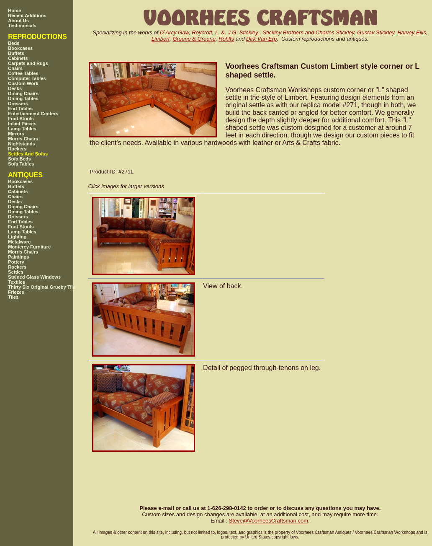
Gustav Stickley (375, 32)
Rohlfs (226, 39)
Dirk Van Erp (261, 39)
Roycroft (202, 32)
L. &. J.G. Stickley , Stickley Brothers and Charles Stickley (284, 32)
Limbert (161, 39)
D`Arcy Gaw (174, 32)
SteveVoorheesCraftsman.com (268, 521)
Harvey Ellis (411, 32)
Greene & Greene (194, 39)
